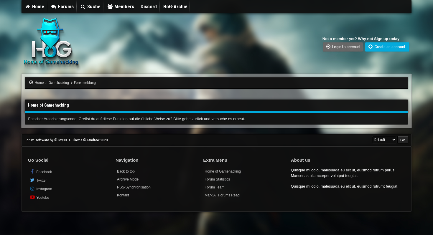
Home (34, 6)
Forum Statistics (217, 179)
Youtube (39, 197)
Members (120, 6)
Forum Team (214, 187)
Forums (62, 6)
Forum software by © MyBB (46, 140)
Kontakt (123, 195)
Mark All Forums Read (222, 195)
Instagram (40, 188)
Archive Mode (128, 179)
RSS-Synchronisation (134, 187)
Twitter (38, 180)
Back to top (126, 171)
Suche (90, 6)
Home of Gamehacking (52, 82)
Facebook (40, 171)
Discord (149, 6)
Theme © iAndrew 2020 (90, 140)
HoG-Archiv (175, 6)
